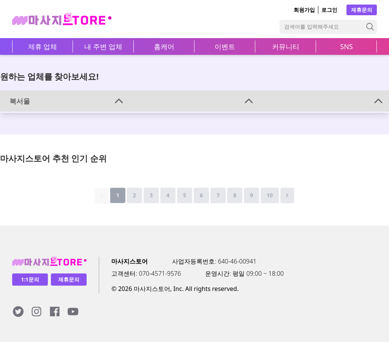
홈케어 (164, 46)
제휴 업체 (42, 46)
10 (270, 195)
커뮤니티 (285, 46)
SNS (346, 46)
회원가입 (304, 9)
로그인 (329, 9)
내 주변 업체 (103, 46)
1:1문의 (30, 279)
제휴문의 (361, 9)
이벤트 (225, 46)
